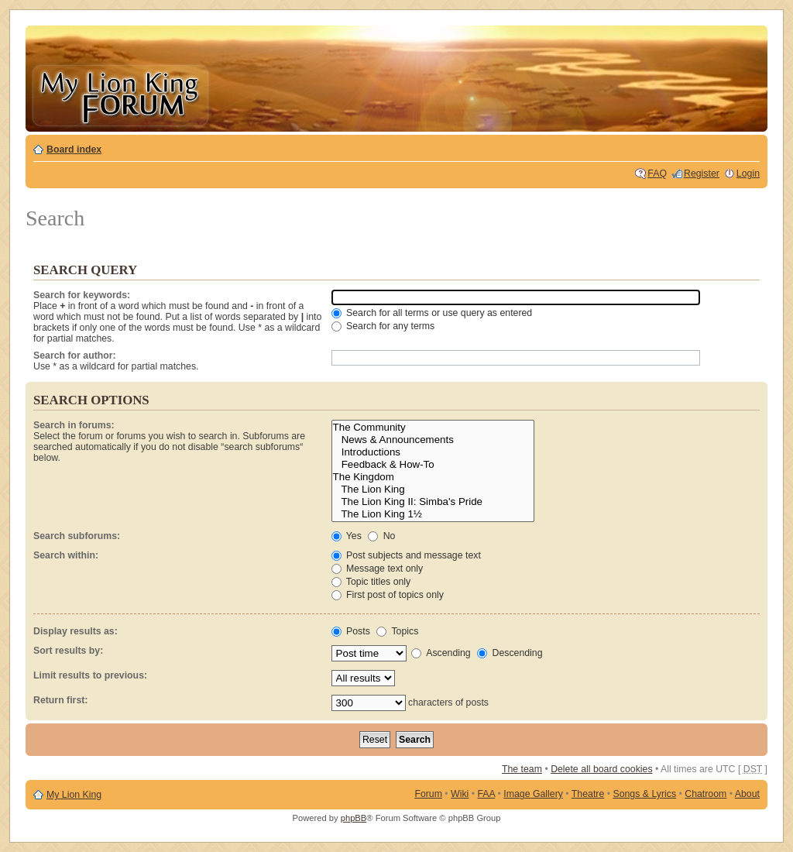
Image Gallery (533, 793)
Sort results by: (68, 650)
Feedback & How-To (433, 465)
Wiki (460, 793)
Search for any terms (383, 326)
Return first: (60, 700)
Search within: (65, 555)
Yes (346, 536)
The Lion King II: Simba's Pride (433, 502)
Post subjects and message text (406, 555)
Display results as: (75, 631)
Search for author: (74, 355)
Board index (73, 149)
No (381, 536)
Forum (428, 793)
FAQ (657, 173)
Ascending (440, 653)
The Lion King (433, 489)
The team (522, 769)
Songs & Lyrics (644, 793)
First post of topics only (387, 594)
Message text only (377, 568)
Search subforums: (76, 536)
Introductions (433, 452)
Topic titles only (371, 581)
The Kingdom (433, 477)
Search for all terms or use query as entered (432, 312)
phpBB (354, 818)
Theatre (588, 793)
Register (701, 173)
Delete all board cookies (601, 769)
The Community (433, 427)
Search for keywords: (81, 295)
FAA (487, 793)
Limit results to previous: (90, 675)
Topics (397, 631)
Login (748, 173)
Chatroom (705, 793)
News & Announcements (433, 440)
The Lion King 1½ (433, 514)
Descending (509, 653)
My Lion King (73, 794)
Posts (350, 631)
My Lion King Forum (120, 94)
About (747, 793)
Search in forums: (74, 425)
